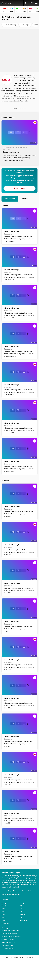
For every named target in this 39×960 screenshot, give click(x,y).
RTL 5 (3, 909)
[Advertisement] (19, 50)
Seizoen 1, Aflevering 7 (11, 698)
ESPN (3, 920)
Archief (25, 198)
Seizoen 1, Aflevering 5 (11, 775)
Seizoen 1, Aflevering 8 (11, 660)
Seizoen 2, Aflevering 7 (11, 231)
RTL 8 (3, 915)
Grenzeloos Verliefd (8, 939)
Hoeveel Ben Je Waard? (9, 933)
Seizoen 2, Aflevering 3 (11, 385)
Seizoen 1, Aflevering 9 (11, 621)
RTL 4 (21, 906)
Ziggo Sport (23, 920)
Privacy (24, 891)
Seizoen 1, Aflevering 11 (12, 545)
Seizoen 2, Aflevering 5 (11, 308)
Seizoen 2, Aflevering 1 (11, 461)
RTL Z (21, 917)
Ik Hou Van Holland (8, 948)
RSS (29, 891)
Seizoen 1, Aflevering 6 (11, 736)
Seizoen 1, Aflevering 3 (11, 851)
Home (7, 957)
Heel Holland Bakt (7, 945)
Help (9, 891)
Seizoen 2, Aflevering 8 (11, 152)
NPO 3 (4, 906)
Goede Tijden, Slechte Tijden (10, 931)
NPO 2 (22, 903)
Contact (4, 891)
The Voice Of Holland (8, 942)
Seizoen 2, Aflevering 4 (11, 346)
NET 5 (21, 909)
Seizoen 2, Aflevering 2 (11, 423)
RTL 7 (21, 912)
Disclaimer (16, 891)
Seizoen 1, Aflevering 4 (11, 813)
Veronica (22, 915)
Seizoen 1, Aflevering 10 (12, 583)
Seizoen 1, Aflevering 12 (12, 506)
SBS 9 (4, 917)
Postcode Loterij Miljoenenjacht (11, 936)
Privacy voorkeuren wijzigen (11, 894)
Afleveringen (10, 198)
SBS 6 (4, 912)
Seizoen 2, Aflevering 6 (11, 270)
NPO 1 (4, 903)
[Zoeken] (25, 3)
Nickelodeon (5, 923)
